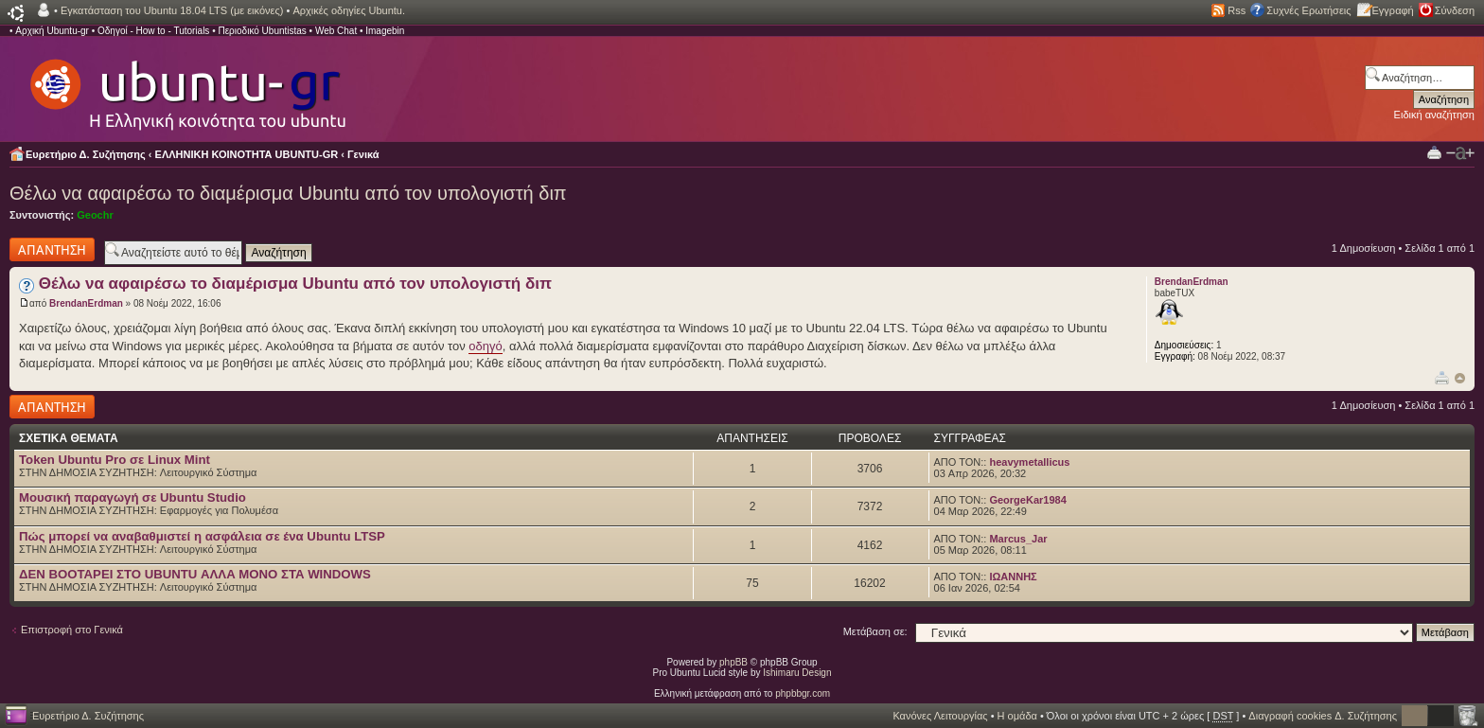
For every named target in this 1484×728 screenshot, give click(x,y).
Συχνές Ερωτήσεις (1308, 10)
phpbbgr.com (802, 693)
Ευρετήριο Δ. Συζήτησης (86, 154)
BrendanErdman (86, 303)
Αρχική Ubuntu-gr (52, 31)
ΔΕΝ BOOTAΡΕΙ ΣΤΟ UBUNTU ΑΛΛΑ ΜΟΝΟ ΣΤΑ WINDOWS (195, 574)
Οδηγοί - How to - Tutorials (153, 31)
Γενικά (363, 154)
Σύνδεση (1455, 10)
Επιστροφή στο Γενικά (72, 629)
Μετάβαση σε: (875, 631)
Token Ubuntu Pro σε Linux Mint (114, 460)
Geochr (95, 215)
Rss (1237, 10)
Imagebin (384, 31)
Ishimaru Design (797, 672)
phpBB (733, 662)
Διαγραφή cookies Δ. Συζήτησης (1322, 715)
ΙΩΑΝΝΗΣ (1012, 576)
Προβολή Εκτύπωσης (1434, 152)
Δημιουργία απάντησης (52, 249)
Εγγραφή (1393, 10)
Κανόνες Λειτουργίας (939, 715)
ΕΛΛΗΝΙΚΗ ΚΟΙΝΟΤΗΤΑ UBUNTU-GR (247, 154)
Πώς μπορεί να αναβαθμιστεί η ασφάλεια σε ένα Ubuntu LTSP (202, 536)
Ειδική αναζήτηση (1434, 114)
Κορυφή (1460, 378)
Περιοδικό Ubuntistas (262, 31)
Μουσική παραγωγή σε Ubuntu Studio (132, 497)
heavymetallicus (1029, 462)
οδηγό (485, 346)
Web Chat (336, 31)
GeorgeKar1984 (1027, 500)
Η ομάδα (1017, 715)
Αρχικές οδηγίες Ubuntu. (348, 10)
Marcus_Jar (1018, 538)
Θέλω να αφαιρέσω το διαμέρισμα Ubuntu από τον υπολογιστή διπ (288, 193)
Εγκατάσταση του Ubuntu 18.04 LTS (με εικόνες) (172, 10)
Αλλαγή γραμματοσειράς (1460, 153)
